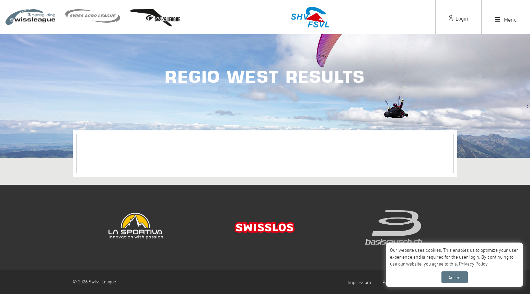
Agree (454, 277)
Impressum (359, 282)
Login (458, 18)
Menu (506, 19)
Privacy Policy (473, 264)
